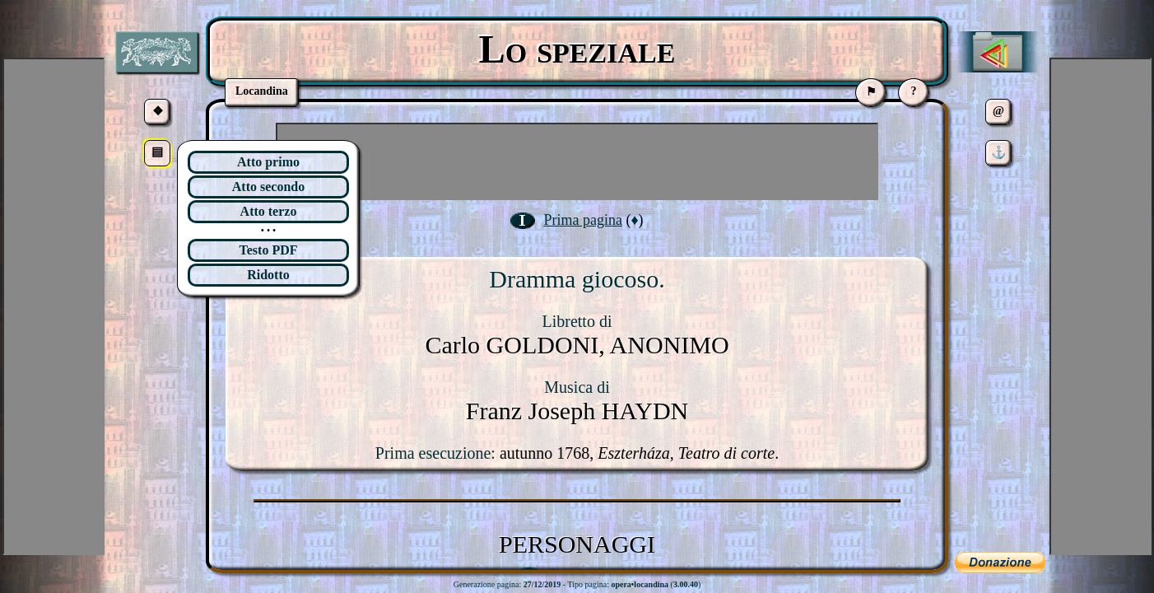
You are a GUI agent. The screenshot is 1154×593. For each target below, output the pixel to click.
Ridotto (268, 275)
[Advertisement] (577, 161)
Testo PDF (269, 250)
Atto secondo (268, 187)
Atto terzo (268, 211)
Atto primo (268, 162)
